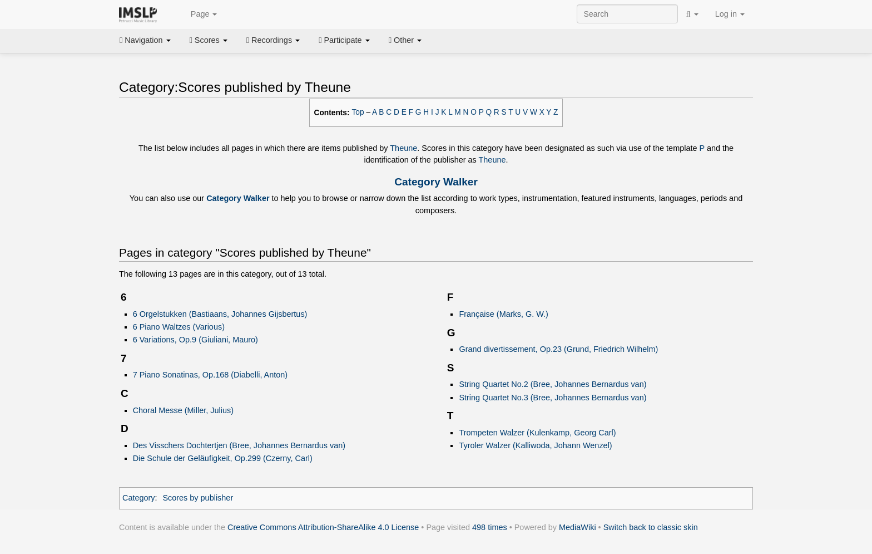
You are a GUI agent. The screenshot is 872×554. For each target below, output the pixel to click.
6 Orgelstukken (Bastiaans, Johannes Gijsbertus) (220, 314)
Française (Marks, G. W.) (503, 314)
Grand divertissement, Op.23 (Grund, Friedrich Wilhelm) (558, 349)
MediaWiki (577, 527)
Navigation (145, 40)
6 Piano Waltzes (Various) (179, 326)
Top (358, 112)
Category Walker (436, 182)
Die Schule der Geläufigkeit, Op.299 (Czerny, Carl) (223, 458)
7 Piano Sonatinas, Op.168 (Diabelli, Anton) (210, 374)
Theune (403, 148)
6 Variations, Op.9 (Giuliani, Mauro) (195, 339)
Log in (730, 13)
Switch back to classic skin (650, 527)
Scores (208, 40)
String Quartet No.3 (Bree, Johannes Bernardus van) (552, 397)
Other (405, 40)
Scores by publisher (197, 497)
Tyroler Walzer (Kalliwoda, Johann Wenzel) (535, 445)
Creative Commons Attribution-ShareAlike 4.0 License (323, 527)
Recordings (273, 40)
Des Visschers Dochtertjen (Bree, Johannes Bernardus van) (239, 445)
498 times (489, 527)
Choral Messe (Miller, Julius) (183, 410)
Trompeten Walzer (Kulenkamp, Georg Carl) (537, 432)
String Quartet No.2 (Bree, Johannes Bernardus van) (552, 384)
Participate (344, 40)
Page (198, 14)
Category (138, 497)
